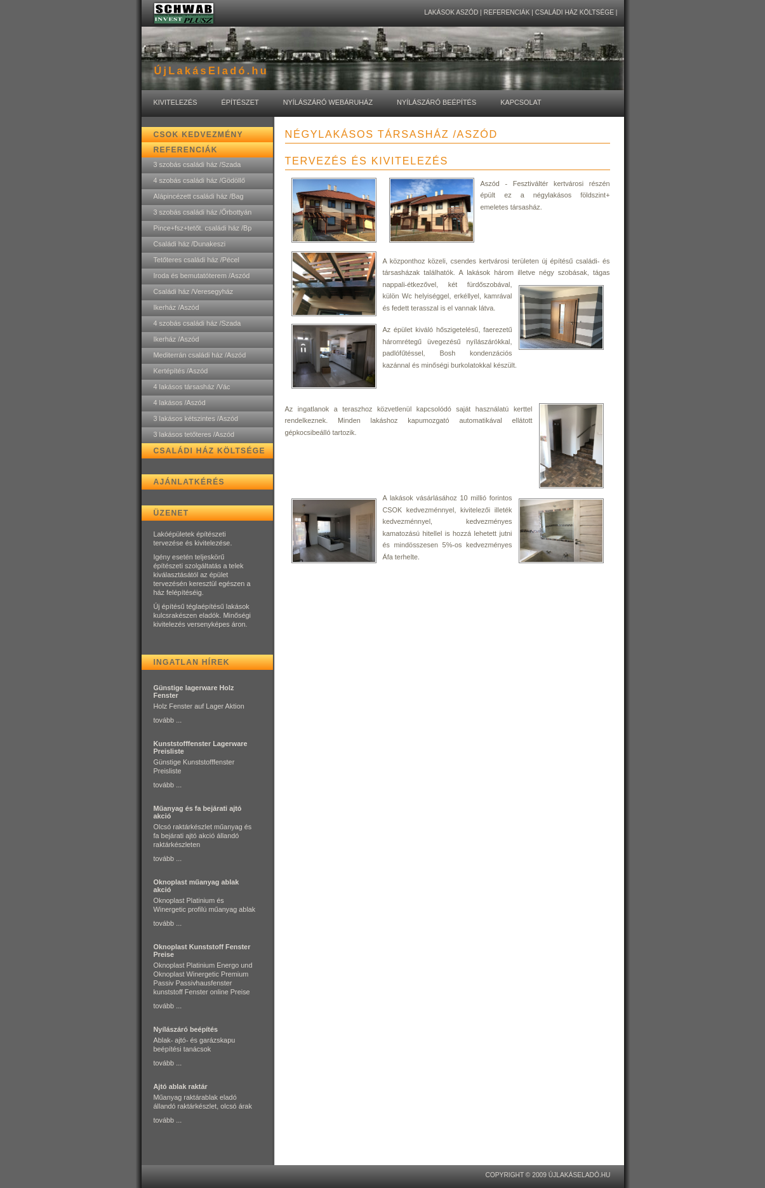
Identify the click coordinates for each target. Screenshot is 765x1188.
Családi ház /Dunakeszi (190, 244)
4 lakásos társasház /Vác (192, 386)
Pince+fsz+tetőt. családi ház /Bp (203, 228)
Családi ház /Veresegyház (194, 291)
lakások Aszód (451, 12)
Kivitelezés (175, 102)
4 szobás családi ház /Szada (197, 323)
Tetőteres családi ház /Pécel (196, 260)
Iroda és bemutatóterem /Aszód (202, 275)
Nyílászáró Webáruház (328, 102)
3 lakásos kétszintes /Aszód (196, 418)
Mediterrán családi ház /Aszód (200, 355)
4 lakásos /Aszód (180, 402)
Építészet (239, 102)
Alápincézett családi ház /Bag (199, 196)
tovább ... (168, 720)
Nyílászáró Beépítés (436, 102)
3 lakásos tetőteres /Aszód (194, 434)
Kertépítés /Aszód (181, 371)
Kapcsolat (520, 102)
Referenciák (507, 12)
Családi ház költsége (574, 12)
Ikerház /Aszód (176, 307)
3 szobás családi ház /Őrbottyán (203, 212)
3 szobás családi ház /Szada (197, 164)
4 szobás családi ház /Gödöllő (199, 180)
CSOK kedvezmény (198, 134)
